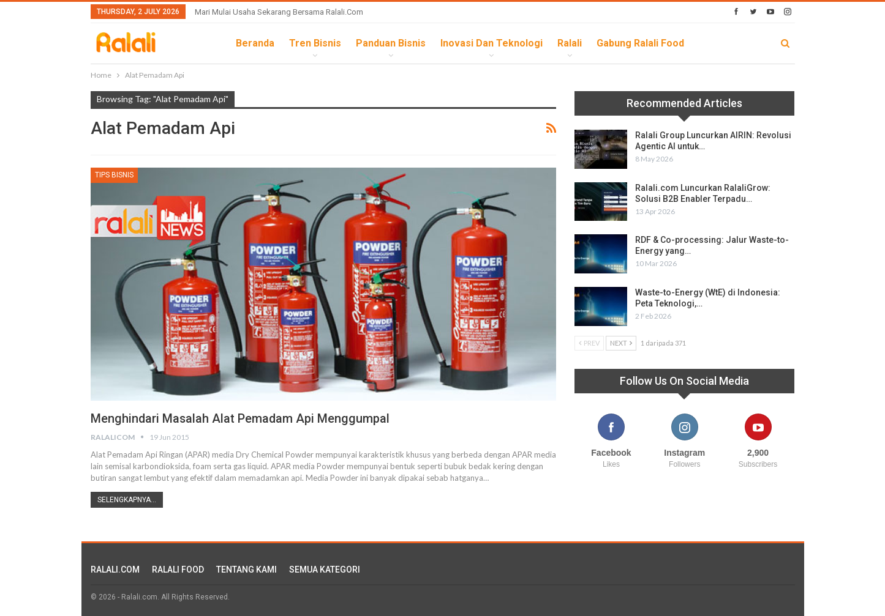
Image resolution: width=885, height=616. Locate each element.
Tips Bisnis (114, 175)
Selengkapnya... (126, 499)
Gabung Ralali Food (640, 43)
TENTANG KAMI (246, 569)
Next (621, 343)
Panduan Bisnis (391, 43)
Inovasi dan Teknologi (491, 43)
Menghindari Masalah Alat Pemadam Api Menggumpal (241, 418)
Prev (589, 343)
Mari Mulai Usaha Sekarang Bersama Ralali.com (279, 12)
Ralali (569, 43)
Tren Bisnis (315, 43)
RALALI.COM (115, 569)
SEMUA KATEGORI (324, 569)
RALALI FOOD (178, 569)
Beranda (255, 43)
